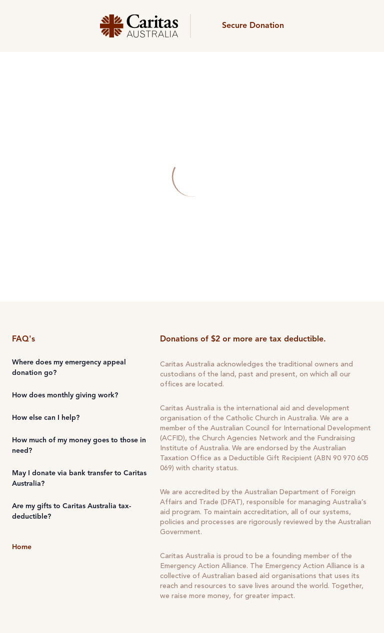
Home (22, 547)
